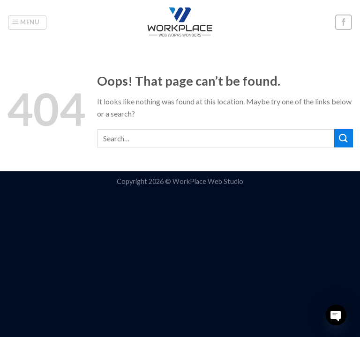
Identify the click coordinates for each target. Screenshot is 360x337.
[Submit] (343, 138)
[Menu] (27, 22)
